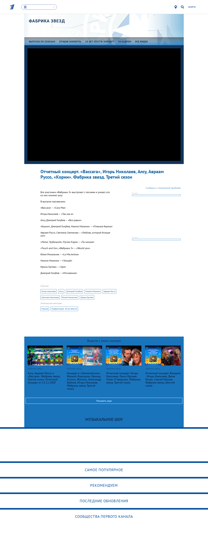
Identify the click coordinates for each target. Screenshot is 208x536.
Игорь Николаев (48, 291)
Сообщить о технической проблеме (163, 188)
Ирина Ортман (87, 297)
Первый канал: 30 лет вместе (64, 308)
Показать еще (104, 400)
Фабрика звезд (47, 21)
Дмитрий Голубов (74, 291)
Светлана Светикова (50, 297)
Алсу (61, 291)
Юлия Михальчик (69, 297)
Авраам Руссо (109, 291)
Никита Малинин (92, 291)
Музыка (44, 308)
